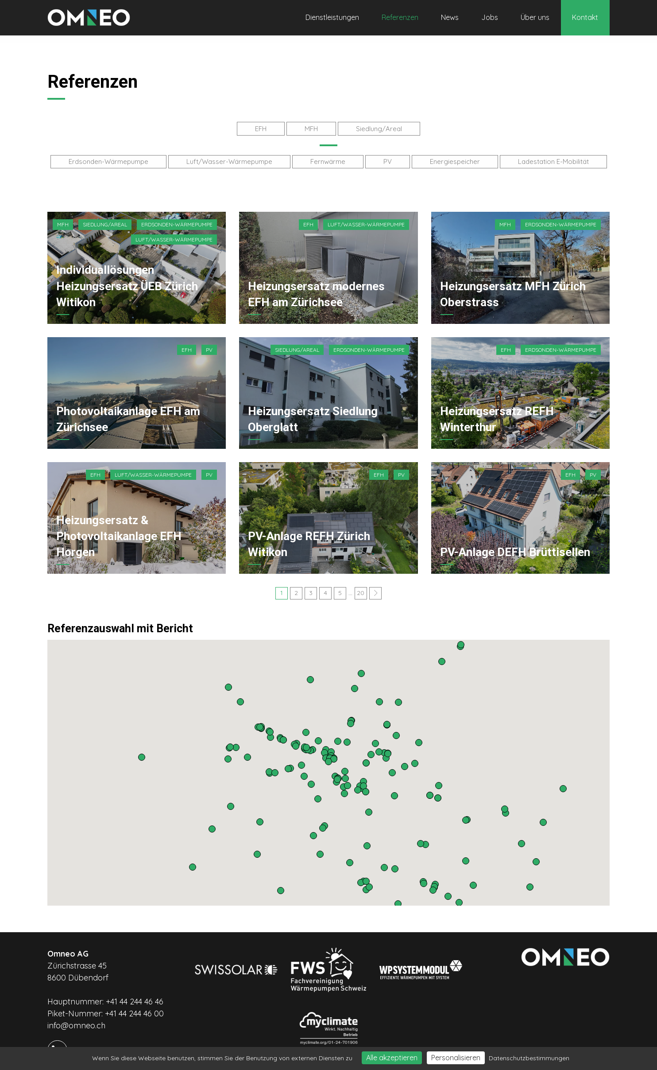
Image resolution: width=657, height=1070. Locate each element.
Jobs (489, 17)
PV (387, 160)
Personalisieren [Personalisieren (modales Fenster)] (455, 1057)
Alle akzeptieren (391, 1057)
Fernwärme (327, 160)
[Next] (375, 590)
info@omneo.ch (76, 1022)
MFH (311, 128)
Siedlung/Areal (379, 128)
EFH (261, 128)
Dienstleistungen (332, 17)
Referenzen (400, 17)
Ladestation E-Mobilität (553, 160)
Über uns (535, 17)
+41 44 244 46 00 (134, 1010)
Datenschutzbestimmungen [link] (529, 1058)
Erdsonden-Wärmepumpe (108, 160)
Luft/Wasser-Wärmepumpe (229, 160)
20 (360, 589)
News (450, 17)
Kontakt (585, 17)
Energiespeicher (455, 160)
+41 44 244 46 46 (134, 998)
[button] (398, 900)
